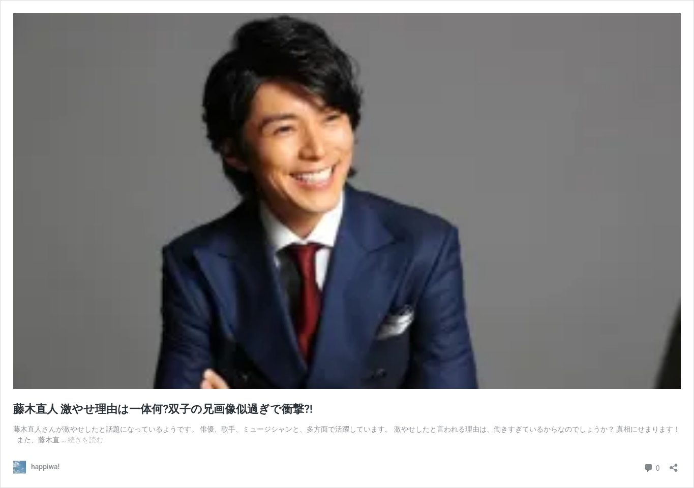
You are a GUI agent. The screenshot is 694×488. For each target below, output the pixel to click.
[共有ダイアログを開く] (674, 464)
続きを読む (85, 440)
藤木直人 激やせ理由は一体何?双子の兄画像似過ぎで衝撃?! (163, 409)
